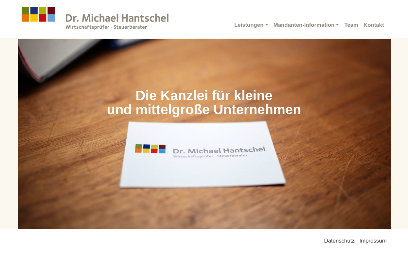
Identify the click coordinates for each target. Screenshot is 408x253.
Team (351, 25)
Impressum (373, 241)
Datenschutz (339, 241)
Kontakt (374, 25)
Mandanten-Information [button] (304, 25)
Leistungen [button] (249, 25)
